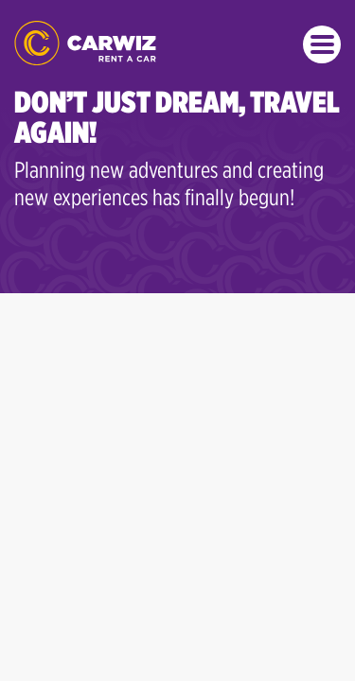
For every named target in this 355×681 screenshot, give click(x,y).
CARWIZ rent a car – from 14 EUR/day (85, 43)
